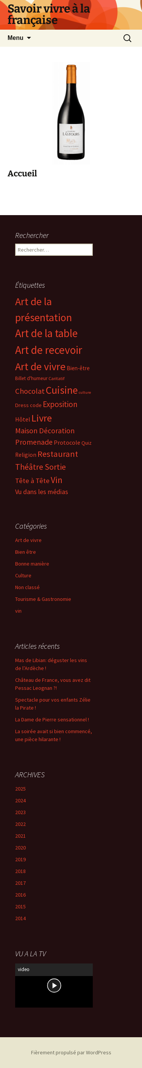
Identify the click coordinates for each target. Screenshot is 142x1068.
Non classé (27, 587)
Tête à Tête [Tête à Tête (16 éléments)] (32, 480)
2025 (20, 788)
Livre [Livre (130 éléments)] (41, 418)
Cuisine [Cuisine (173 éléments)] (62, 390)
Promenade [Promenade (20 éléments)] (34, 442)
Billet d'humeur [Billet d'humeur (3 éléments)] (31, 378)
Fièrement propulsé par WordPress (71, 1052)
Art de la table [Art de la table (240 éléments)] (46, 333)
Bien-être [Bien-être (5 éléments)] (78, 368)
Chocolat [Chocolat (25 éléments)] (30, 391)
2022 (20, 824)
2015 (20, 906)
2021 (20, 835)
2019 (20, 859)
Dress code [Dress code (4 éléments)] (28, 405)
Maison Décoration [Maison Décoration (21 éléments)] (45, 430)
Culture (23, 575)
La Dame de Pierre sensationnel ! (52, 719)
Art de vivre (28, 540)
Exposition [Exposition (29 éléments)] (60, 404)
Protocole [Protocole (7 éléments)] (67, 442)
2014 (20, 918)
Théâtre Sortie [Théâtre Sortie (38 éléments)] (40, 466)
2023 (20, 812)
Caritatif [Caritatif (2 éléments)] (56, 378)
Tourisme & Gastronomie (43, 599)
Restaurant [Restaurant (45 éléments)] (57, 453)
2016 (20, 894)
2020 (20, 847)
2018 (20, 871)
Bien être (25, 551)
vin (18, 610)
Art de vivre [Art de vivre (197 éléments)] (40, 366)
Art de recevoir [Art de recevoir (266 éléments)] (48, 350)
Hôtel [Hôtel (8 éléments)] (22, 419)
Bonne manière (32, 563)
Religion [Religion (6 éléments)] (25, 454)
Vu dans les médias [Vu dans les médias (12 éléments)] (41, 492)
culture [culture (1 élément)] (85, 392)
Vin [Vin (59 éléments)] (56, 479)
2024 (20, 800)
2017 (20, 882)
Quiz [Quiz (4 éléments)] (86, 442)
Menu (15, 38)
